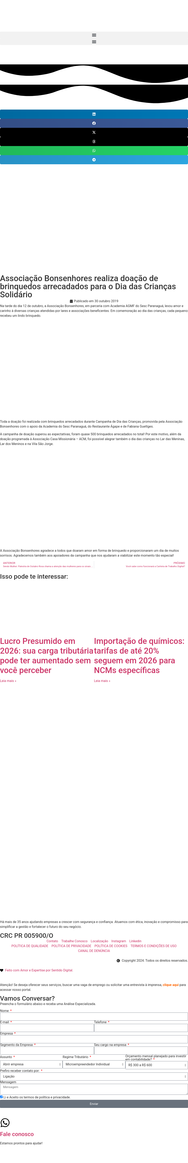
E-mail (5, 1022)
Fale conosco (17, 1134)
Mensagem (8, 1082)
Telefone (101, 1022)
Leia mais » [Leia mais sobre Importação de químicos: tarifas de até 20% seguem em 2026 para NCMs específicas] (102, 681)
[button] (94, 35)
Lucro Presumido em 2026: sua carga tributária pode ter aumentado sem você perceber (46, 655)
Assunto (6, 1057)
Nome (5, 1011)
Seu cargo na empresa (110, 1045)
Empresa (7, 1033)
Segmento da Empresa (17, 1045)
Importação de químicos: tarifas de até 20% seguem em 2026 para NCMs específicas (139, 655)
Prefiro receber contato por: (20, 1070)
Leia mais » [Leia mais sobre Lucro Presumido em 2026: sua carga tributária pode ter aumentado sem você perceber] (8, 681)
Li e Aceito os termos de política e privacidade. (37, 1097)
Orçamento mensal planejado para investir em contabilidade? (155, 1058)
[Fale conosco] (5, 1123)
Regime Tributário (76, 1057)
